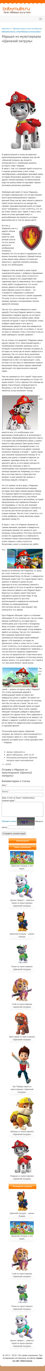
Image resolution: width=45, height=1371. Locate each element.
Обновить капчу (9, 821)
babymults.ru (6, 28)
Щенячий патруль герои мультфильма (27, 28)
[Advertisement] (22, 67)
